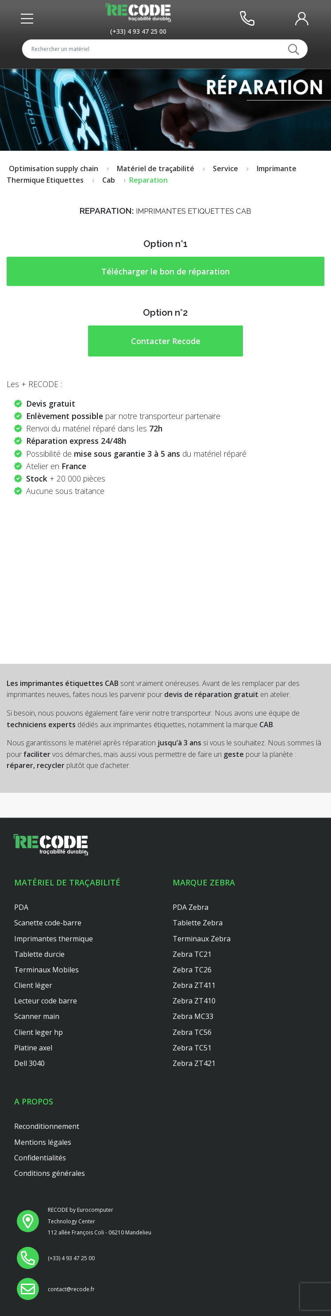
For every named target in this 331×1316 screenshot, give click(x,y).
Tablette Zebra (198, 923)
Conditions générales (49, 1173)
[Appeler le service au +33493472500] (138, 31)
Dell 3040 (29, 1063)
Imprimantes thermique (53, 939)
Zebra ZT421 (194, 1063)
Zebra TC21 (192, 954)
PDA (21, 907)
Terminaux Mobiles (46, 970)
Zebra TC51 (192, 1048)
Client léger (33, 985)
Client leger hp (38, 1032)
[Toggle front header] (29, 18)
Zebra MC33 (193, 1016)
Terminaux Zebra (202, 939)
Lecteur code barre (45, 1001)
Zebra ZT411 (194, 985)
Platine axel (33, 1048)
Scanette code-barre (47, 923)
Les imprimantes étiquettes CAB (63, 683)
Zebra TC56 (192, 1032)
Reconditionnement (46, 1126)
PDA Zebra (190, 907)
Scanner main (36, 1016)
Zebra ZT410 (194, 1001)
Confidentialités (40, 1158)
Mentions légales (42, 1142)
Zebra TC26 (192, 970)
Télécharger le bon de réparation (165, 271)
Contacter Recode (165, 341)
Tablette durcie (39, 954)
